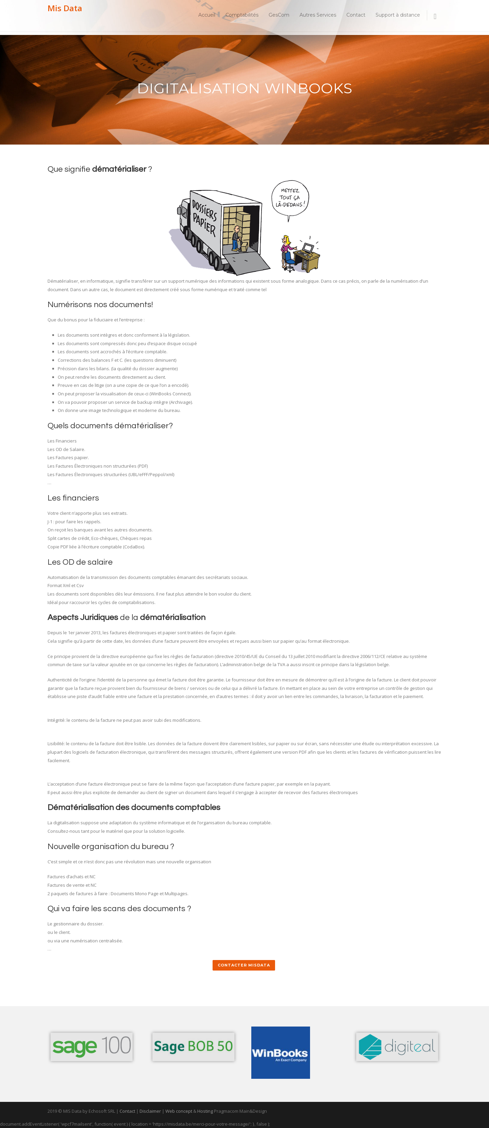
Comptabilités (241, 15)
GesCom (279, 15)
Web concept (178, 1111)
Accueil (206, 15)
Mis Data (65, 8)
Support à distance (398, 15)
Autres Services (318, 15)
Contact (355, 15)
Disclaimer (150, 1111)
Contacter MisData (244, 965)
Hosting (205, 1111)
